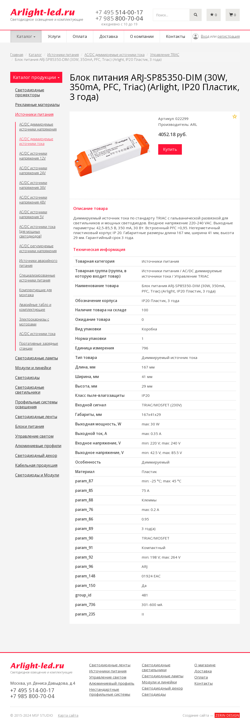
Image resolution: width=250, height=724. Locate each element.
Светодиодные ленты (36, 416)
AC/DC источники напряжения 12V (33, 156)
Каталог (35, 54)
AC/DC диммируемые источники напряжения (38, 126)
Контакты (175, 36)
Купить (170, 149)
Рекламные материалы (37, 104)
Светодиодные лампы (36, 358)
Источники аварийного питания (38, 263)
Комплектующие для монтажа (35, 292)
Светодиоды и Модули (37, 475)
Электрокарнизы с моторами (34, 321)
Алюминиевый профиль (111, 683)
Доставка (108, 36)
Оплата (80, 36)
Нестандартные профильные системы (109, 692)
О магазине (205, 664)
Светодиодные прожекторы (29, 92)
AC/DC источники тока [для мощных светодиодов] (37, 231)
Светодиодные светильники (29, 390)
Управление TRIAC (164, 54)
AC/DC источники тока (37, 333)
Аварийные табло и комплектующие (35, 307)
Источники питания (63, 54)
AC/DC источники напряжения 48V (33, 200)
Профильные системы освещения (36, 405)
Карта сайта (68, 715)
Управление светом (34, 436)
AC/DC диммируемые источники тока (114, 54)
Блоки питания (29, 426)
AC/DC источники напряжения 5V (33, 214)
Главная (16, 54)
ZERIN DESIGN (227, 715)
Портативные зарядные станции (38, 346)
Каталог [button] (26, 36)
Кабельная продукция (36, 465)
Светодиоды (27, 377)
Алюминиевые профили (38, 445)
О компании (142, 36)
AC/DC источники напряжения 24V (33, 170)
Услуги (54, 36)
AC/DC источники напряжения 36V (33, 185)
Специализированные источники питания (37, 277)
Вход (205, 36)
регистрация (229, 36)
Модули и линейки (33, 368)
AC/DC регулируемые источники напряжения (38, 248)
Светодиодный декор (36, 455)
